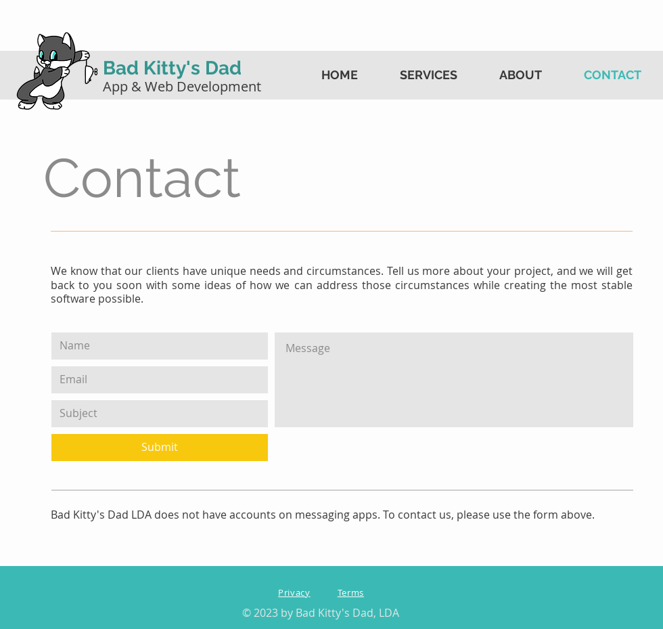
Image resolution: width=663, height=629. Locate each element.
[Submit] (159, 447)
